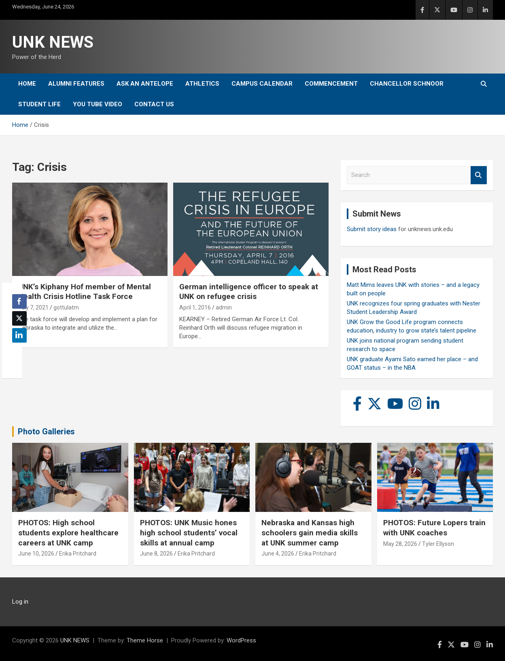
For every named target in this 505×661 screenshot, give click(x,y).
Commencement (331, 83)
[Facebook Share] (19, 301)
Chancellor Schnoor (406, 83)
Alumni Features (76, 83)
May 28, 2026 (400, 544)
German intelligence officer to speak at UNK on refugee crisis (248, 291)
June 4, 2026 (277, 553)
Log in (20, 601)
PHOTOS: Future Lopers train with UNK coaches (434, 527)
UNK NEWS (52, 42)
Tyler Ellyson (438, 544)
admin (224, 307)
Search (479, 175)
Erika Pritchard (77, 553)
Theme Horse (145, 640)
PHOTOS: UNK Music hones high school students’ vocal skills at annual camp (189, 532)
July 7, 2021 (33, 307)
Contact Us (154, 104)
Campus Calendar (262, 83)
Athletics (202, 83)
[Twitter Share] (19, 318)
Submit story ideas (372, 229)
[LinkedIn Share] (19, 335)
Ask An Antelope (145, 83)
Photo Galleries (46, 431)
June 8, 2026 (156, 553)
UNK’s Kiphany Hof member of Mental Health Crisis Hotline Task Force (84, 291)
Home (27, 83)
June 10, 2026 (36, 553)
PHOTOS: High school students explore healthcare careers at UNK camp (68, 532)
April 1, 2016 (195, 307)
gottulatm (66, 307)
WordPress (241, 640)
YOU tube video (97, 104)
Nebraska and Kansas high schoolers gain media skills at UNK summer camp (309, 532)
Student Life (39, 104)
